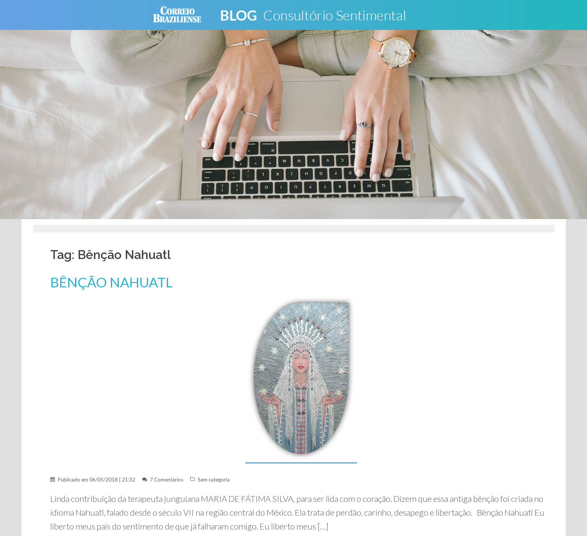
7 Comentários (166, 480)
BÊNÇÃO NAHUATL (111, 282)
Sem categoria (214, 480)
